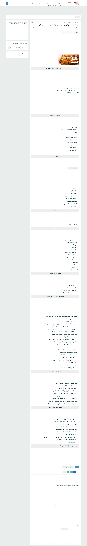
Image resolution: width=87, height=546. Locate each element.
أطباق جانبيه (52, 3)
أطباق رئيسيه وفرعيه (68, 22)
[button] (74, 472)
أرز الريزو (72, 437)
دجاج (63, 467)
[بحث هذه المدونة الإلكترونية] (19, 47)
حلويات (43, 3)
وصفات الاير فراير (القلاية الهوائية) (55, 5)
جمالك (23, 3)
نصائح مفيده (32, 3)
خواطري (27, 3)
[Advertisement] (43, 11)
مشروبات (47, 3)
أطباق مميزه (38, 3)
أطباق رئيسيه (59, 3)
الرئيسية (77, 22)
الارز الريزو (76, 90)
